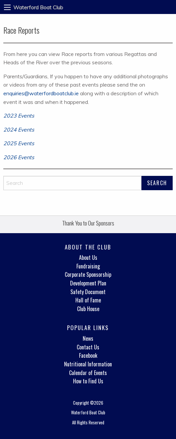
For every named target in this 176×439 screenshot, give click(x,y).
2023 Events (18, 115)
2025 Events (18, 143)
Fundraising (88, 266)
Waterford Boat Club (38, 7)
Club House (88, 309)
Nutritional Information (88, 364)
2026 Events (18, 157)
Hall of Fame (88, 300)
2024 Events (18, 129)
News (88, 338)
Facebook (88, 355)
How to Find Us (88, 381)
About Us (88, 257)
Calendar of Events (88, 373)
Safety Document (88, 292)
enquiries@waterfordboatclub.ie (41, 93)
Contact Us (88, 347)
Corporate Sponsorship (88, 274)
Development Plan (88, 283)
